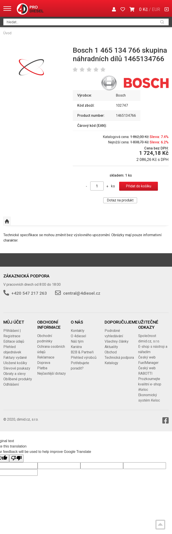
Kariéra (76, 347)
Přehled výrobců (84, 357)
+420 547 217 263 (29, 293)
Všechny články (117, 341)
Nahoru (7, 221)
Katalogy (111, 363)
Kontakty (77, 331)
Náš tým (77, 341)
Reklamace (45, 357)
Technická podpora (119, 357)
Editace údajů (13, 341)
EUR (156, 9)
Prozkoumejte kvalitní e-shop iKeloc (149, 384)
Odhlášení (11, 384)
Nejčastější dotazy (51, 373)
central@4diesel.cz (81, 293)
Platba (42, 368)
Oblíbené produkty (17, 379)
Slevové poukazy (16, 368)
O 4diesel (78, 336)
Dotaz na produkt (120, 200)
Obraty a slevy (14, 374)
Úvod (7, 33)
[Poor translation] (16, 458)
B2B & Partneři (82, 352)
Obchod (111, 352)
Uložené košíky (15, 363)
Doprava (43, 363)
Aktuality (111, 347)
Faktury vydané (15, 357)
